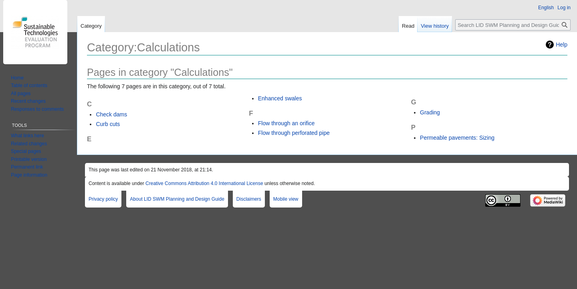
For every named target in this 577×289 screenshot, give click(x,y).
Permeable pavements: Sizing (457, 137)
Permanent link (27, 167)
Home (17, 78)
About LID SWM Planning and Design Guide (177, 199)
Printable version (28, 159)
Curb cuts (108, 124)
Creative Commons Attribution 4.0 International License (204, 183)
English (546, 7)
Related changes (29, 144)
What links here (27, 135)
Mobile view (286, 199)
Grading (430, 112)
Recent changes (28, 101)
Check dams (111, 114)
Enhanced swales (280, 98)
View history (435, 26)
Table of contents (29, 85)
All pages (20, 93)
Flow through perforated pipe (294, 133)
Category (91, 26)
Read (408, 26)
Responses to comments (37, 109)
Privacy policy (103, 199)
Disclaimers (248, 199)
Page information (29, 175)
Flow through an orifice (286, 123)
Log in (564, 7)
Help (561, 44)
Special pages (26, 151)
